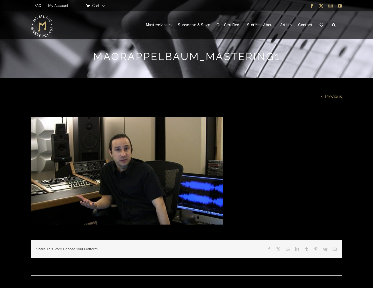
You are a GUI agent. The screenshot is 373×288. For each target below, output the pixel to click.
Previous (333, 96)
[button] (333, 25)
